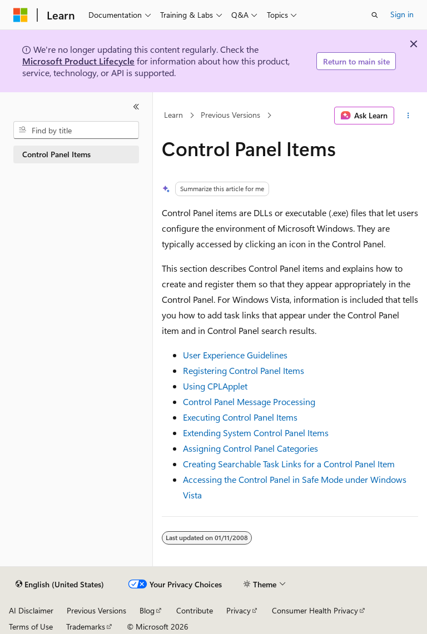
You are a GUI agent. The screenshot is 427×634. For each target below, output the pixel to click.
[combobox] (76, 130)
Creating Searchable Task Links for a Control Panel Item (289, 464)
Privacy (238, 610)
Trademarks (85, 626)
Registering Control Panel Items (243, 370)
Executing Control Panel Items (240, 417)
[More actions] (408, 115)
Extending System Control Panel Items (256, 432)
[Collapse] (136, 107)
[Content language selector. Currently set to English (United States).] (60, 584)
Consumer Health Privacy (315, 610)
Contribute (194, 610)
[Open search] (375, 15)
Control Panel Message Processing (249, 401)
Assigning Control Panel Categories (250, 448)
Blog (147, 610)
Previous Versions (230, 115)
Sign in (402, 14)
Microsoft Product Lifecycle (78, 61)
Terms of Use (31, 626)
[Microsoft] (20, 15)
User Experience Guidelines (235, 355)
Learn (173, 115)
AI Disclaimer (31, 610)
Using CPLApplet (215, 386)
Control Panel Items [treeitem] (56, 154)
